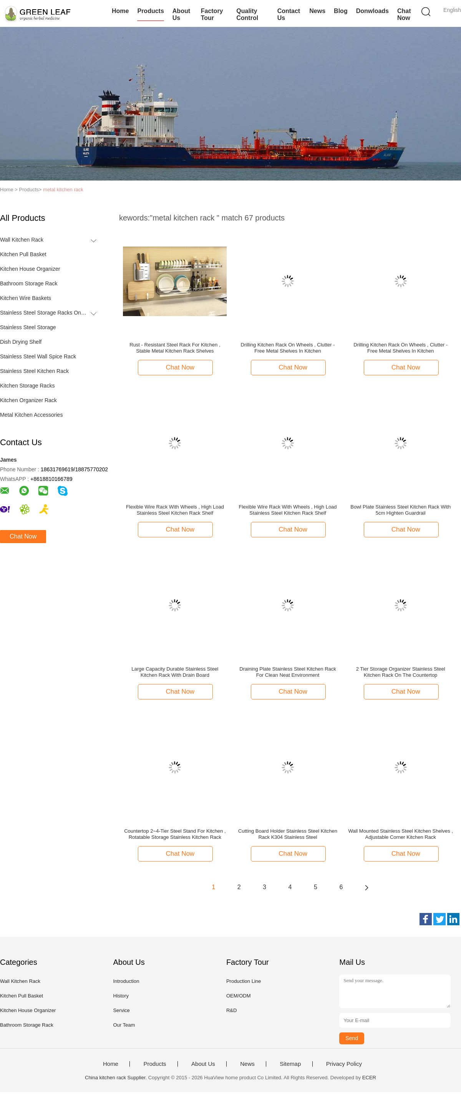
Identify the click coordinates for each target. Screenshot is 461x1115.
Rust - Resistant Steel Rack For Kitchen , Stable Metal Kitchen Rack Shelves (174, 348)
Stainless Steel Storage (28, 327)
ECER (369, 1077)
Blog (341, 11)
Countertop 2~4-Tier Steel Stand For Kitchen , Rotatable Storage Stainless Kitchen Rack (175, 834)
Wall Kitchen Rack (21, 240)
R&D (231, 1010)
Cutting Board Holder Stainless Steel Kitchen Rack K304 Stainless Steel (287, 834)
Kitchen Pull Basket (23, 254)
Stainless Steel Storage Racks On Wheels (43, 313)
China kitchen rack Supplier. (116, 1077)
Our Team (124, 1025)
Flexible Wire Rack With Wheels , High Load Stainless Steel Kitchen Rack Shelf (175, 510)
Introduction (126, 981)
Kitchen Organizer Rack (28, 400)
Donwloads (372, 11)
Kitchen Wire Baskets (25, 298)
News (317, 11)
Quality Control (247, 14)
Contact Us (288, 14)
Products (150, 11)
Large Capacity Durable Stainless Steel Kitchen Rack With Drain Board (174, 672)
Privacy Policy (344, 1064)
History (120, 996)
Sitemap (290, 1064)
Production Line (243, 981)
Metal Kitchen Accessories (31, 415)
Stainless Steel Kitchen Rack (34, 371)
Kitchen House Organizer (30, 269)
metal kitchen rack (63, 189)
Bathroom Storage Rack (28, 283)
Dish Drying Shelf (20, 342)
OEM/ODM (238, 996)
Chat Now (404, 14)
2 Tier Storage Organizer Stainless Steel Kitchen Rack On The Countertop (400, 672)
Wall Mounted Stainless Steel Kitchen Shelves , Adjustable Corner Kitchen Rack (400, 834)
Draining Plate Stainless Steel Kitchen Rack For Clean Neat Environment (287, 672)
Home (120, 11)
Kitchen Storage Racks (27, 386)
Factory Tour (212, 14)
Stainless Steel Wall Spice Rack (38, 356)
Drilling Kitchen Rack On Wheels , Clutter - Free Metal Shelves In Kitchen (288, 348)
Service (121, 1010)
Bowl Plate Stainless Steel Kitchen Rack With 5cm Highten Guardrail (400, 510)
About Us (181, 14)
